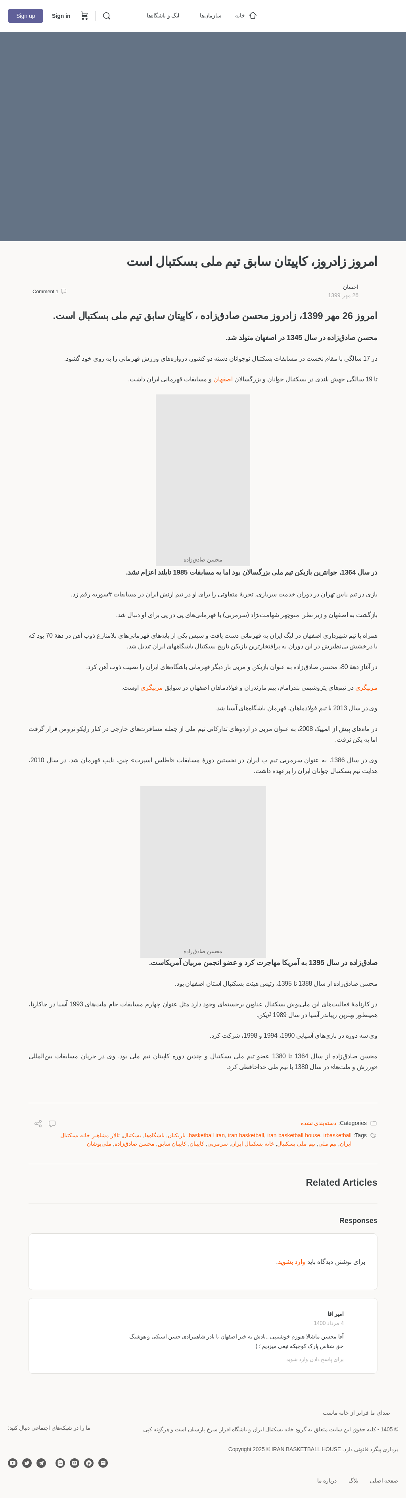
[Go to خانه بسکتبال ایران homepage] (338, 15)
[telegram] (41, 1463)
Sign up (25, 16)
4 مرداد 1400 (329, 1323)
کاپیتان (197, 1143)
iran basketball (246, 1135)
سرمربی (217, 1143)
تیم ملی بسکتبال (296, 1143)
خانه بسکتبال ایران (252, 1143)
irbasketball (338, 1135)
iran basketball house (293, 1135)
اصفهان (223, 379)
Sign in (61, 16)
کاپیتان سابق (172, 1143)
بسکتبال (132, 1135)
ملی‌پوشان (99, 1143)
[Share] (38, 1124)
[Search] (107, 16)
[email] (103, 1463)
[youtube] (12, 1463)
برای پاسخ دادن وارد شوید (315, 1359)
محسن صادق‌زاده (135, 1143)
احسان (350, 287)
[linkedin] (60, 1463)
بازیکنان (177, 1135)
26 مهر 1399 (343, 295)
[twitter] (27, 1463)
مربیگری (366, 687)
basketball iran (207, 1135)
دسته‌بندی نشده (319, 1123)
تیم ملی (327, 1143)
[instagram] (74, 1463)
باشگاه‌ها (155, 1135)
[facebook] (89, 1463)
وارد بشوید (291, 1261)
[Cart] (84, 16)
